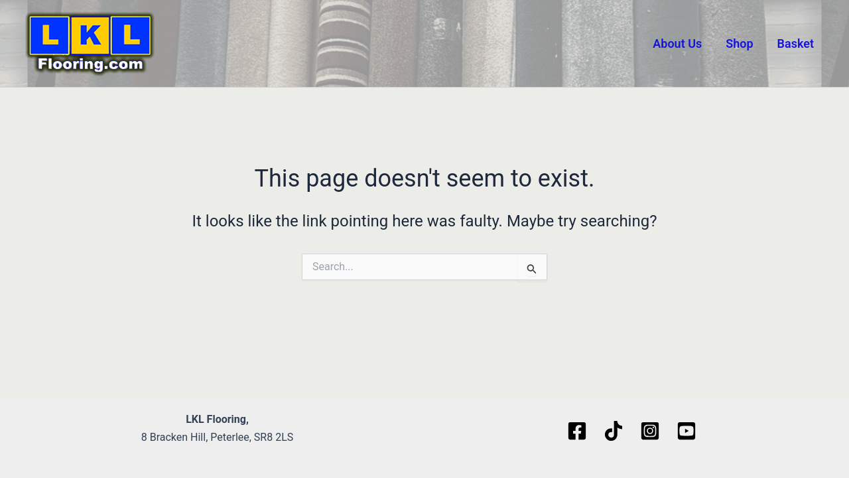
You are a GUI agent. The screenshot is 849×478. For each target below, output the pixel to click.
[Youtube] (686, 431)
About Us (677, 43)
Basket (795, 43)
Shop (739, 43)
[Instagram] (650, 431)
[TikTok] (613, 431)
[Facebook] (577, 431)
